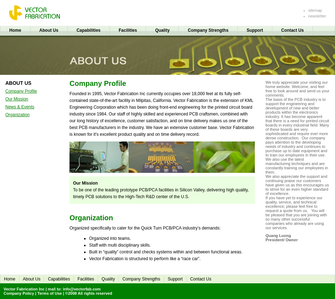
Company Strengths (208, 30)
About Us (48, 30)
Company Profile (21, 91)
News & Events (19, 106)
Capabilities (88, 30)
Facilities (128, 30)
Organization (17, 114)
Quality (162, 30)
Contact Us (292, 30)
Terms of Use (49, 293)
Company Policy (19, 293)
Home (15, 30)
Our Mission (16, 99)
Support (255, 30)
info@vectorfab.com (81, 289)
